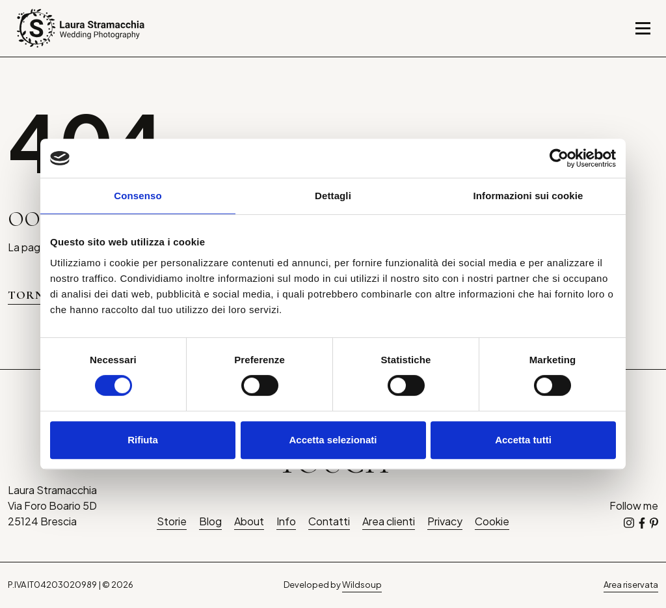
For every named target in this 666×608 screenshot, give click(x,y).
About (249, 521)
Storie (172, 521)
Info (286, 521)
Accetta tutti (523, 439)
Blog (210, 521)
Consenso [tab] (137, 195)
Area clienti (388, 521)
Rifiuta (142, 439)
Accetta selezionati (333, 439)
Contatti (329, 521)
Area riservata (631, 584)
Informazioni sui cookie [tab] (528, 195)
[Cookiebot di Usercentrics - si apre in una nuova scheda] (559, 158)
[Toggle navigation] (643, 28)
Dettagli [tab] (333, 195)
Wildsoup (362, 584)
